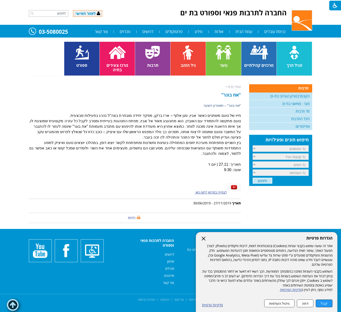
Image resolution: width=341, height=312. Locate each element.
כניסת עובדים (275, 31)
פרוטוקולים (174, 31)
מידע (198, 31)
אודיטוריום (303, 126)
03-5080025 (48, 32)
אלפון (170, 261)
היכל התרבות (300, 118)
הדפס (132, 217)
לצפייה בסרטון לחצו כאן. (211, 192)
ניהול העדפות (279, 303)
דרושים (147, 31)
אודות (218, 31)
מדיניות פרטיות (212, 305)
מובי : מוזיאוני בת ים (296, 103)
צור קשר (101, 31)
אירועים (169, 275)
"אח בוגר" (231, 95)
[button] (32, 13)
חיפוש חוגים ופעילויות (287, 140)
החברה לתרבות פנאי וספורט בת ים (233, 13)
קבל (324, 303)
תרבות (303, 88)
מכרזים (125, 31)
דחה (305, 303)
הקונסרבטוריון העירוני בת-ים (290, 96)
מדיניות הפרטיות (291, 290)
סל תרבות (303, 111)
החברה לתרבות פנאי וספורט (157, 243)
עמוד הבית (243, 31)
